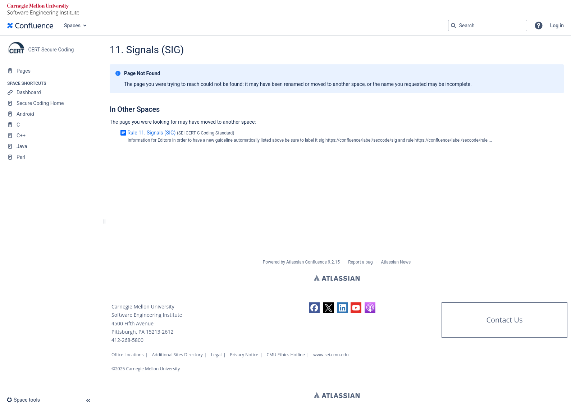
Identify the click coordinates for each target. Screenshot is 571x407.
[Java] (51, 146)
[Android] (51, 114)
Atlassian (337, 278)
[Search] (453, 25)
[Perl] (51, 157)
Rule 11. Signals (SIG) (151, 133)
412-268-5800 (127, 340)
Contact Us (504, 320)
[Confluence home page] (30, 25)
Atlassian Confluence (306, 262)
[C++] (51, 135)
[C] (51, 124)
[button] (539, 25)
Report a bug (360, 262)
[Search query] (487, 25)
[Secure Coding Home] (51, 103)
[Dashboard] (51, 92)
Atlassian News (396, 262)
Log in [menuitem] (557, 25)
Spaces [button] (72, 25)
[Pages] (51, 70)
